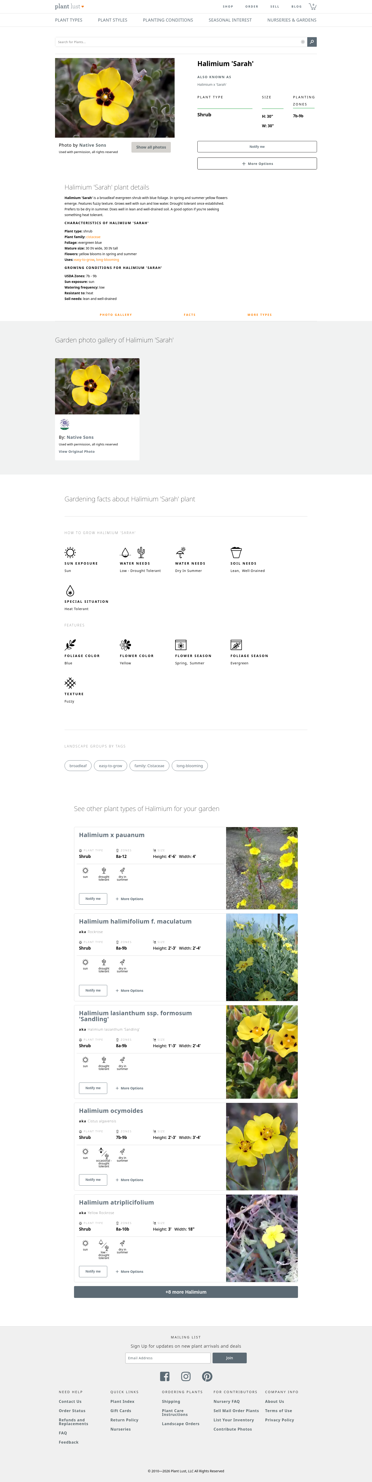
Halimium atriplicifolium (116, 1202)
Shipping (171, 1401)
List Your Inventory (234, 1420)
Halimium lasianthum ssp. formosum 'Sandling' (135, 1016)
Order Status (72, 1410)
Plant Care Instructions (175, 1412)
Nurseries (120, 1429)
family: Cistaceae (149, 765)
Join (229, 1357)
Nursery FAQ (227, 1401)
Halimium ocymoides (111, 1110)
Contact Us (70, 1401)
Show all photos (151, 147)
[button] (303, 42)
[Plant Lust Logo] (69, 6)
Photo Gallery (116, 315)
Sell (275, 6)
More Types (259, 315)
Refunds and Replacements (73, 1421)
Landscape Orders (181, 1423)
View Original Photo (77, 451)
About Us (274, 1401)
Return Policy (124, 1420)
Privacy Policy (279, 1420)
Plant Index (122, 1401)
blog (297, 6)
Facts (190, 315)
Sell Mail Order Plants (236, 1410)
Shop (228, 6)
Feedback (69, 1442)
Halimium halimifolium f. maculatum (135, 921)
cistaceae (93, 237)
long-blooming (107, 259)
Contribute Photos (233, 1429)
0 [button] (313, 4)
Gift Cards (120, 1410)
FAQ (63, 1433)
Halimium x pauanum (112, 835)
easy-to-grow (84, 259)
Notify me (257, 147)
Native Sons (80, 437)
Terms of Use (278, 1410)
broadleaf (78, 765)
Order (252, 6)
